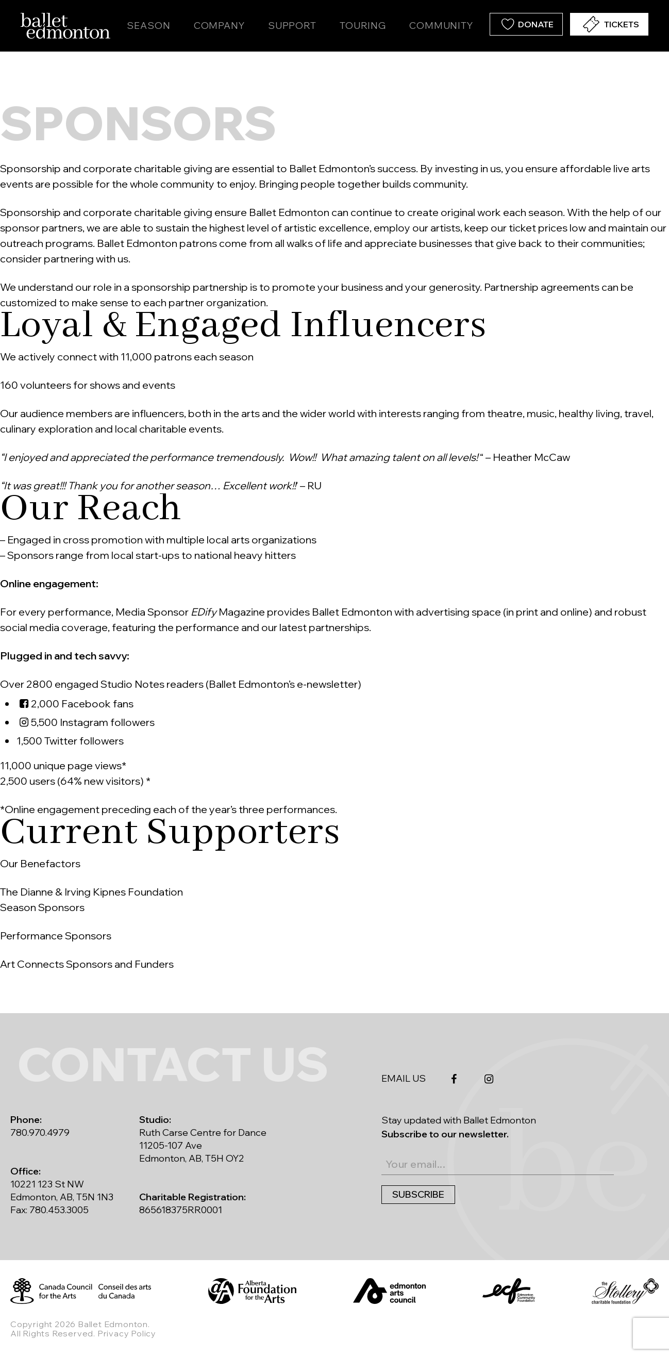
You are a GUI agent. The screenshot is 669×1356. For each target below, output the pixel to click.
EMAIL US (403, 1078)
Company (219, 25)
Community (441, 25)
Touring (363, 25)
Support (292, 25)
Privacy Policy (126, 1333)
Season (148, 25)
